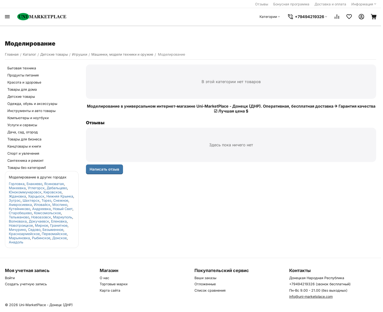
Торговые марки (113, 284)
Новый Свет (62, 209)
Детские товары (21, 96)
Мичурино (17, 229)
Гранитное (59, 225)
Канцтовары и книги (24, 146)
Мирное (41, 225)
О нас (104, 278)
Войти (10, 278)
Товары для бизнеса (24, 139)
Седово (34, 229)
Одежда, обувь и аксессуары (32, 103)
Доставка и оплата (330, 4)
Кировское (52, 192)
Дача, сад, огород (22, 132)
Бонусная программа (291, 4)
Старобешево (20, 213)
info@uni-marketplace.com (311, 296)
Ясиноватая (54, 184)
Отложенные (205, 284)
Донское (59, 238)
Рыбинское (41, 238)
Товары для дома (22, 89)
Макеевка (17, 188)
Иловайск (42, 204)
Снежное (60, 200)
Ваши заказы (205, 278)
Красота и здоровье (24, 82)
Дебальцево (57, 188)
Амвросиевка (20, 204)
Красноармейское (24, 234)
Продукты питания (23, 75)
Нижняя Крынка (59, 196)
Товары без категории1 (26, 167)
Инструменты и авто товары (31, 111)
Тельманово (19, 217)
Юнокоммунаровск (25, 192)
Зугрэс (15, 200)
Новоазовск (41, 217)
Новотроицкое (21, 225)
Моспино (59, 204)
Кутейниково (19, 209)
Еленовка (59, 221)
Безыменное (52, 229)
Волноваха (18, 221)
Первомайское (54, 234)
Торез (46, 200)
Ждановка (17, 196)
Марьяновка (19, 238)
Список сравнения (210, 290)
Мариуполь (62, 217)
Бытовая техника (21, 68)
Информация (364, 4)
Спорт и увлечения (23, 153)
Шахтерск (31, 200)
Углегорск (36, 188)
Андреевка (41, 209)
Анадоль (16, 242)
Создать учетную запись (26, 284)
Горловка (17, 184)
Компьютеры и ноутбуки (28, 118)
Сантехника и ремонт (25, 160)
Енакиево (34, 184)
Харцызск (36, 196)
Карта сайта (110, 290)
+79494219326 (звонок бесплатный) (320, 284)
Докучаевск (39, 221)
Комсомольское (47, 213)
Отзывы (261, 4)
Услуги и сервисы (22, 125)
